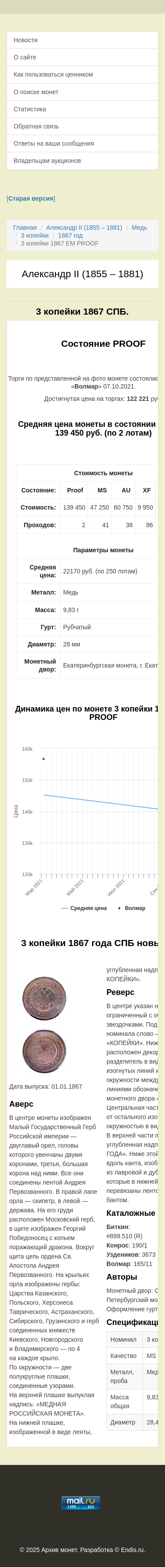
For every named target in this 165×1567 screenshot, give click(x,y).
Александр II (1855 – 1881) (84, 227)
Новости (25, 40)
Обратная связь (36, 126)
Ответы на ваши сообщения (54, 143)
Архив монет (59, 1549)
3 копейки (35, 235)
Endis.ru (132, 1549)
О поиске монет (36, 91)
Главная (25, 227)
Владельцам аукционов (47, 160)
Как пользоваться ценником (53, 74)
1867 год (70, 235)
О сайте (25, 57)
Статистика (30, 109)
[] (31, 198)
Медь (139, 227)
